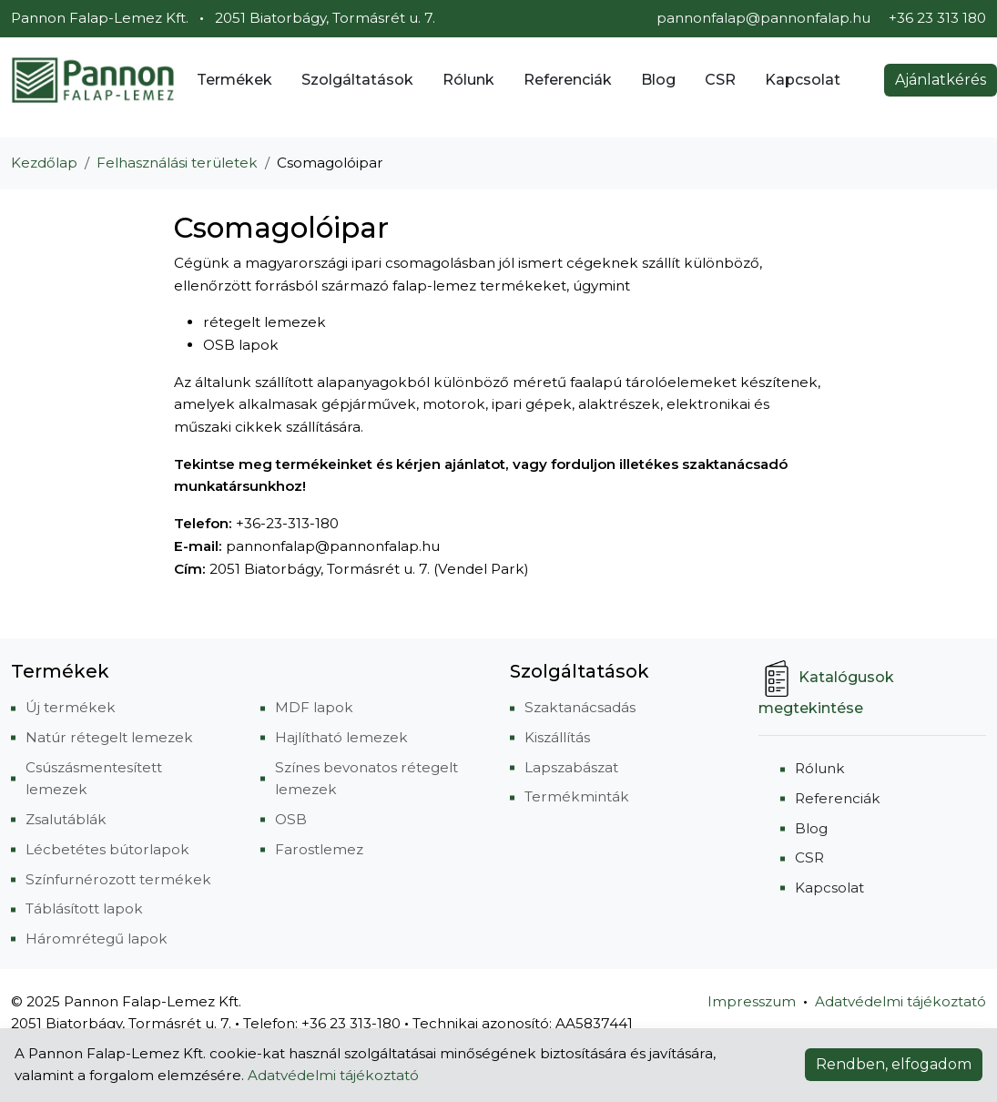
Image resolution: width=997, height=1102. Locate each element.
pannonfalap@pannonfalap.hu (763, 17)
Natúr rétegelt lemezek (109, 737)
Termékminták (576, 796)
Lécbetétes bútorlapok (107, 849)
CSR (720, 79)
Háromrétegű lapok (96, 938)
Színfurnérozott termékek (118, 879)
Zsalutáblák (66, 819)
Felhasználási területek (177, 162)
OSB (291, 819)
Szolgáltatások (357, 79)
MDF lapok (314, 707)
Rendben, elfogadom (894, 1064)
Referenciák (568, 79)
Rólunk (468, 79)
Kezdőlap (44, 162)
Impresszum (751, 1001)
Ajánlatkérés (940, 79)
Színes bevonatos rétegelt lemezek (366, 779)
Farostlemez (319, 849)
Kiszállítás (557, 737)
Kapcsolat (802, 79)
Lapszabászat (571, 767)
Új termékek (70, 707)
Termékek (234, 79)
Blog (658, 79)
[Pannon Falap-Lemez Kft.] (93, 80)
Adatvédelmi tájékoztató (900, 1001)
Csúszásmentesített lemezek (93, 779)
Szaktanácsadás (580, 707)
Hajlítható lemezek (341, 737)
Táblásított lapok (84, 908)
